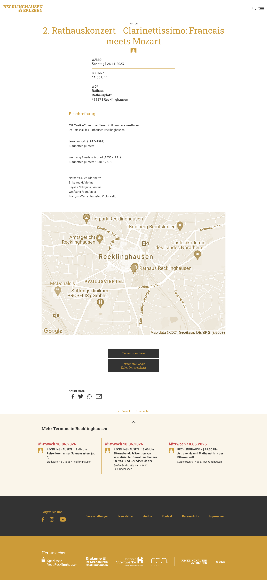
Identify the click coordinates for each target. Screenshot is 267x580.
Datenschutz (190, 516)
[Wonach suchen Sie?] (190, 8)
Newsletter (126, 516)
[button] (133, 422)
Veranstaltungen (97, 516)
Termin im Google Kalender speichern (133, 365)
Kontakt (167, 516)
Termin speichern (133, 353)
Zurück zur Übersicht (133, 411)
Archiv (147, 516)
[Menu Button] (261, 8)
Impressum (216, 516)
